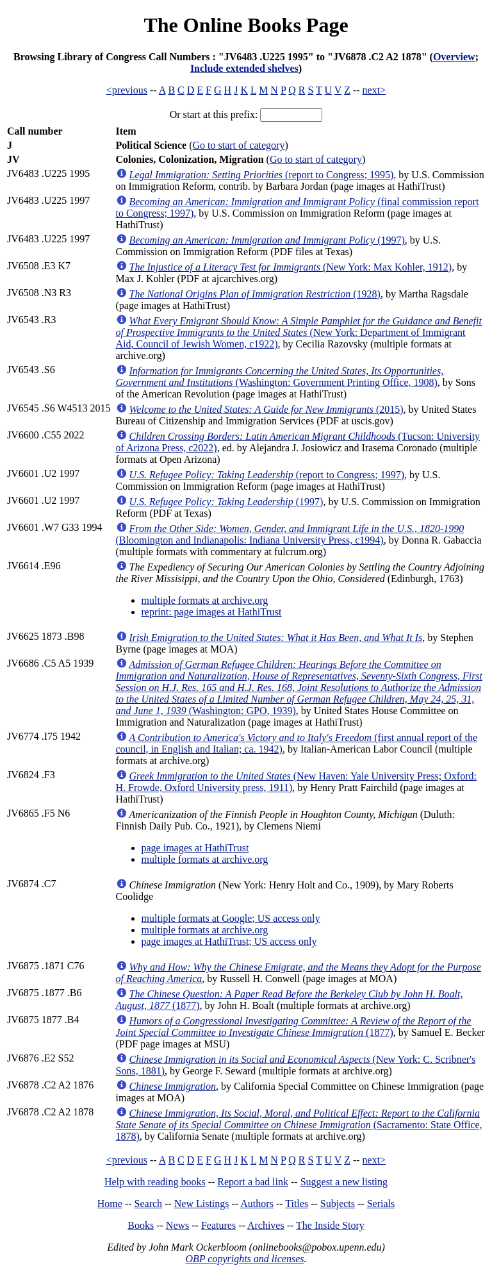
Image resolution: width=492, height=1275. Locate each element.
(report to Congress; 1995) (261, 174)
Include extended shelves (244, 68)
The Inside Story (330, 1225)
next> (374, 90)
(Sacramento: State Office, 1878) (299, 1125)
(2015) (266, 409)
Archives (265, 1225)
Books (140, 1225)
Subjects (337, 1203)
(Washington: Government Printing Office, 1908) (280, 376)
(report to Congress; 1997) (267, 474)
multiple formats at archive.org (205, 600)
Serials (381, 1203)
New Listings (201, 1203)
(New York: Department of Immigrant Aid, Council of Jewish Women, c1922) (299, 332)
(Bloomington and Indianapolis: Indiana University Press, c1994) (290, 534)
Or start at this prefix (212, 114)
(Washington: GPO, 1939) (299, 687)
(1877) (294, 1026)
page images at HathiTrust (195, 847)
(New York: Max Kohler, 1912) (290, 267)
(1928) (255, 293)
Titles (296, 1203)
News (177, 1225)
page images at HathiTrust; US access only (229, 941)
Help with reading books (155, 1181)
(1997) (267, 240)
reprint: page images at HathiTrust (212, 611)
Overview (454, 56)
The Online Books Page (246, 25)
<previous (126, 90)
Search (149, 1203)
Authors (257, 1203)
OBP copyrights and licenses (244, 1258)
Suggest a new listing (344, 1181)
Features (218, 1225)
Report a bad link (252, 1181)
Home (109, 1203)
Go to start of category (238, 145)
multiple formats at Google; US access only (231, 918)
